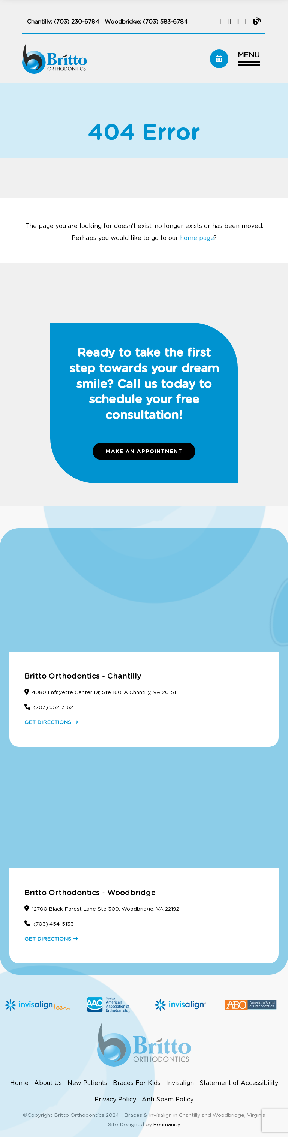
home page (197, 238)
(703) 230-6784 (76, 22)
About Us (48, 1083)
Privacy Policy (115, 1100)
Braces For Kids (136, 1083)
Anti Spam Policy (168, 1100)
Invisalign (180, 1083)
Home (19, 1083)
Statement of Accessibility (239, 1083)
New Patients (87, 1083)
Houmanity (166, 1124)
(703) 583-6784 (165, 22)
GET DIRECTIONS (51, 722)
